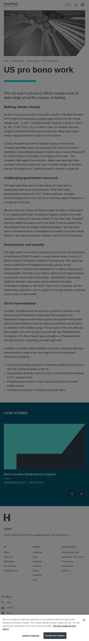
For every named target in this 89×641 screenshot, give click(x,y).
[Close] (83, 622)
